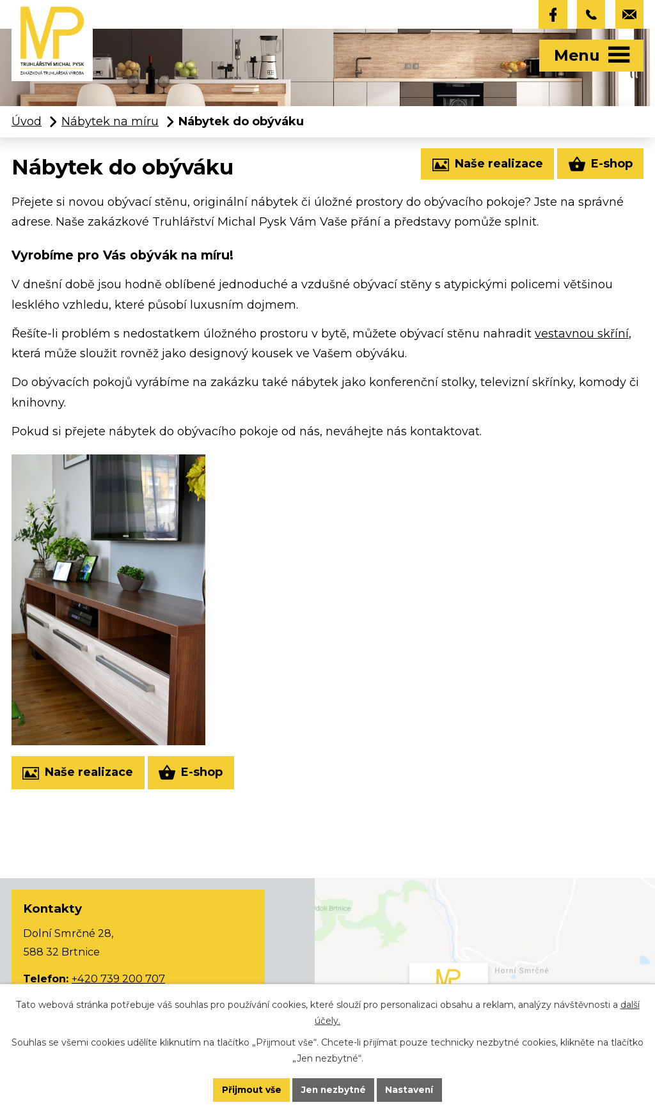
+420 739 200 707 (118, 979)
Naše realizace (486, 166)
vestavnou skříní (582, 334)
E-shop (600, 165)
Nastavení (412, 1089)
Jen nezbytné (333, 1089)
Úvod (27, 122)
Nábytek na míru (110, 122)
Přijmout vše (249, 1089)
